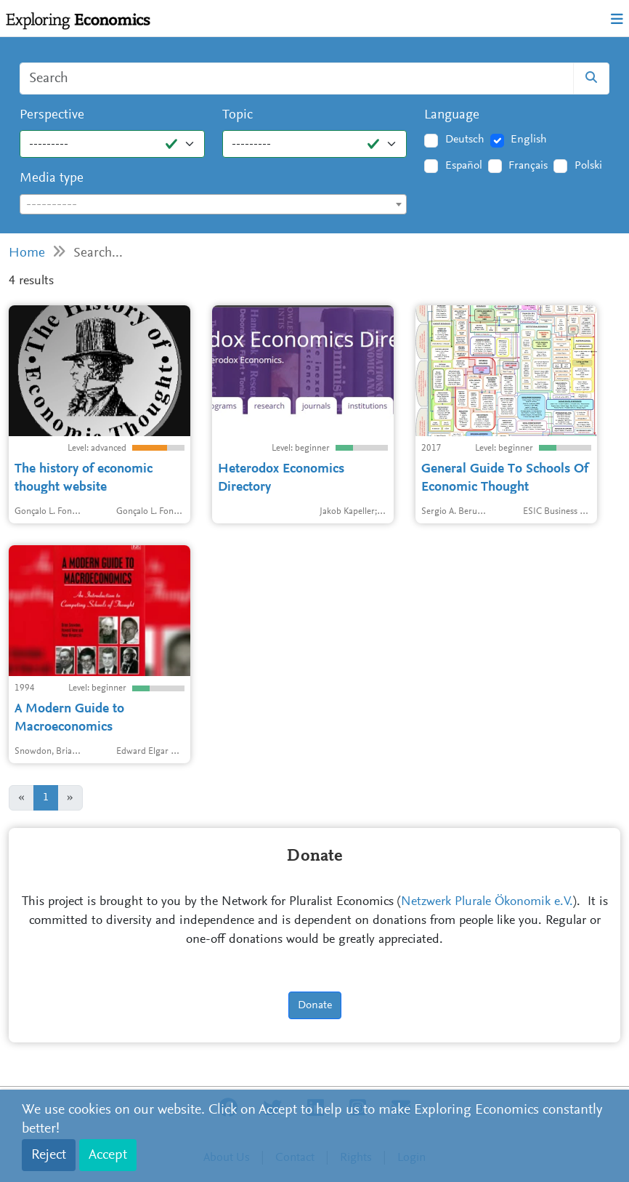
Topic (237, 115)
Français (528, 166)
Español (463, 166)
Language (451, 115)
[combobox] (213, 204)
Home (27, 253)
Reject (48, 1155)
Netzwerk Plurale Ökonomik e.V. (487, 902)
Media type (52, 178)
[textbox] (213, 205)
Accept (108, 1155)
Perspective (52, 115)
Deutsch (464, 139)
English (529, 139)
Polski (588, 166)
